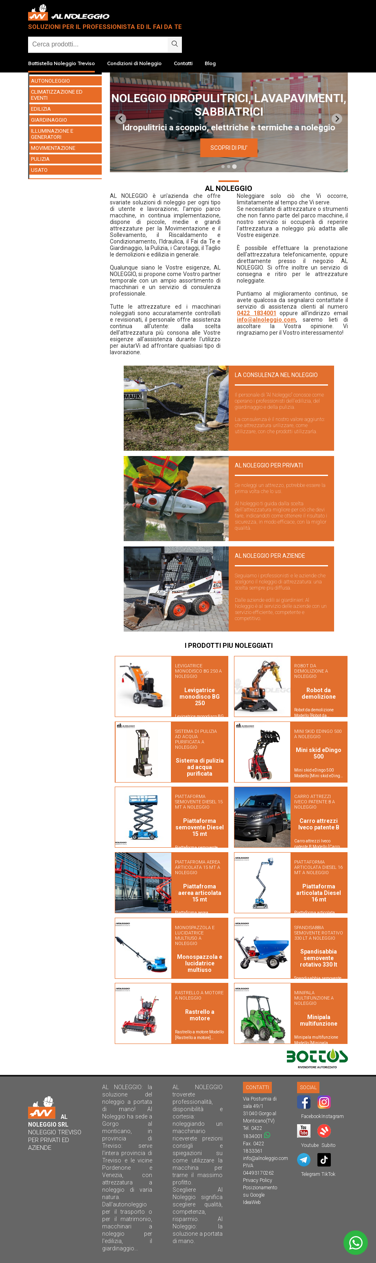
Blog (210, 63)
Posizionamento (260, 1188)
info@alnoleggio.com (266, 319)
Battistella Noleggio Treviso (61, 63)
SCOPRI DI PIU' (322, 148)
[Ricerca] (98, 44)
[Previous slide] (120, 118)
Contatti (183, 63)
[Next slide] (337, 118)
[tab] (223, 166)
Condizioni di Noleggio (134, 63)
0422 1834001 (256, 313)
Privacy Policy (257, 1180)
